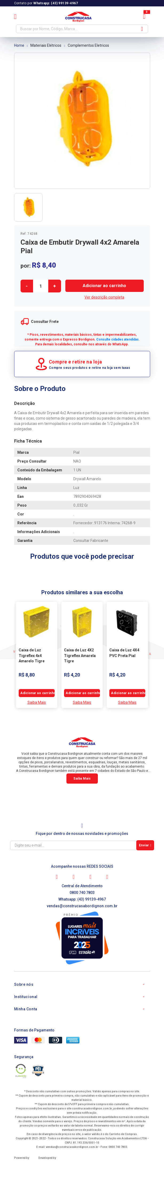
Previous (18, 653)
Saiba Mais (36, 702)
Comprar (104, 286)
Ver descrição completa (104, 297)
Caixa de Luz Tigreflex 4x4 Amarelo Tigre (32, 655)
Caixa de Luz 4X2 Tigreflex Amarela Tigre (80, 655)
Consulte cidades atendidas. (118, 339)
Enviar (145, 845)
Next (146, 653)
